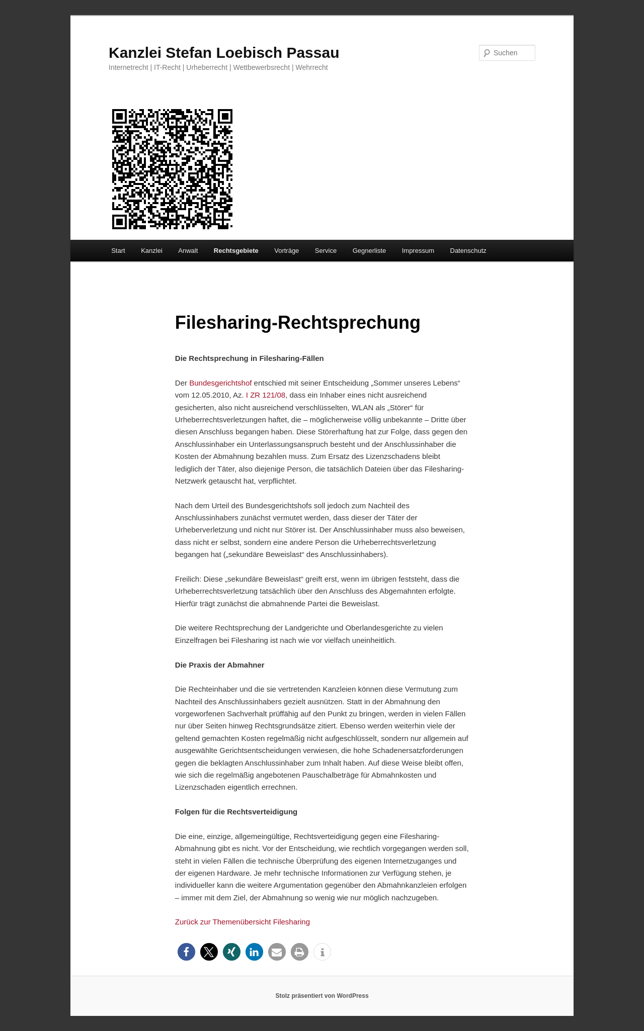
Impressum (418, 250)
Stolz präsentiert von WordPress (321, 995)
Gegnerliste (369, 250)
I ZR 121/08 (265, 395)
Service (326, 250)
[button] (186, 952)
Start (118, 250)
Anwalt (188, 250)
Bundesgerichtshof (219, 383)
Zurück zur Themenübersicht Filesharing (242, 921)
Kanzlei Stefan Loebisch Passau (224, 52)
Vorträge (286, 250)
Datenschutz (468, 250)
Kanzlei (152, 250)
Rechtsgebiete (236, 250)
